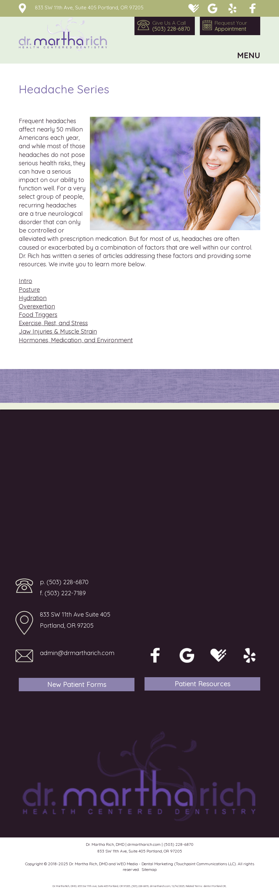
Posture (29, 289)
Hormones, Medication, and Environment (76, 340)
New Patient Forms (76, 684)
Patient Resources (202, 684)
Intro (25, 281)
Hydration (33, 298)
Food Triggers (38, 315)
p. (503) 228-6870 (64, 582)
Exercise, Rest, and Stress (53, 323)
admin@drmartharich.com (77, 653)
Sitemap (149, 869)
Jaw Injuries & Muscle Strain (58, 331)
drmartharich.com (144, 844)
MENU (248, 55)
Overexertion (37, 306)
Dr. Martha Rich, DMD (88, 863)
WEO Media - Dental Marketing (145, 863)
